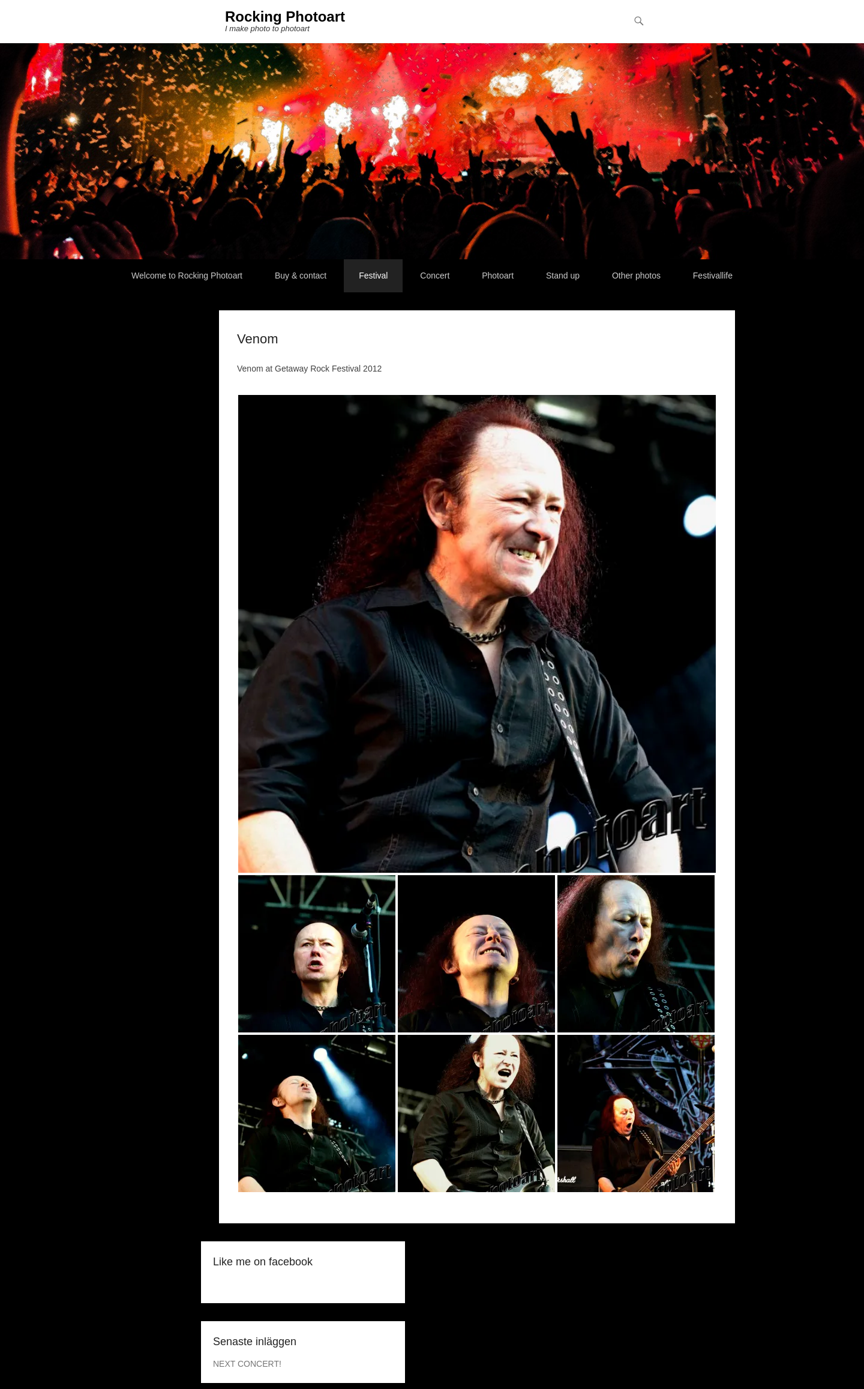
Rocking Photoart (285, 16)
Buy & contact (300, 275)
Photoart (498, 275)
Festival (373, 275)
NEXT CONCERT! (247, 1364)
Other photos (636, 275)
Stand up (563, 275)
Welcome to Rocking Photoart (186, 275)
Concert (434, 275)
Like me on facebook (263, 1262)
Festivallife (713, 275)
